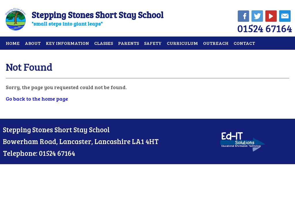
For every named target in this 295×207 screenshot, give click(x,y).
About (33, 43)
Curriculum (182, 43)
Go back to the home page (37, 98)
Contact (244, 43)
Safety (153, 43)
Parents (128, 43)
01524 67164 (264, 28)
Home (13, 43)
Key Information (67, 43)
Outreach (215, 43)
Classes (103, 43)
